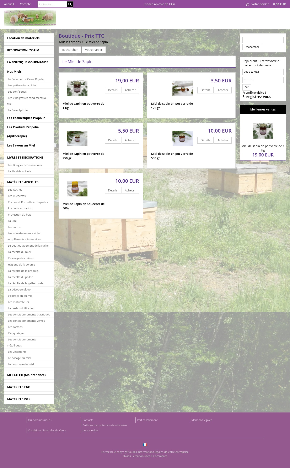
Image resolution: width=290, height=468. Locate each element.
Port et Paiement (147, 420)
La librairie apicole (19, 171)
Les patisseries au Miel (22, 85)
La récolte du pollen (20, 277)
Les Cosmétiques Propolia (26, 118)
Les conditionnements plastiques (29, 314)
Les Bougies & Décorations (25, 165)
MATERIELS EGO (18, 387)
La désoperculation (20, 289)
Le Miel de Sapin (96, 42)
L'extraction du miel (20, 296)
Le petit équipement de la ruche (28, 245)
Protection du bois (19, 214)
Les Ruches (15, 189)
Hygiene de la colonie (21, 264)
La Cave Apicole (18, 110)
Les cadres (14, 227)
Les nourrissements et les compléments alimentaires (24, 236)
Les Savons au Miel (21, 145)
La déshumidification (21, 308)
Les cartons (15, 327)
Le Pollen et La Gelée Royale (26, 79)
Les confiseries (17, 91)
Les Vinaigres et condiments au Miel (27, 101)
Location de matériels (23, 38)
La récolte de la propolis (23, 271)
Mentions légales (202, 420)
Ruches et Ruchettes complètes (28, 202)
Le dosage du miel (19, 358)
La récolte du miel (19, 252)
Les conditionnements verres (26, 321)
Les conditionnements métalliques (21, 342)
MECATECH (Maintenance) (26, 375)
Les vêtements (17, 352)
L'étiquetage (15, 333)
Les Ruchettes (17, 196)
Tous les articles (70, 42)
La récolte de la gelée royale (25, 283)
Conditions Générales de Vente (47, 430)
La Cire (12, 221)
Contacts (87, 420)
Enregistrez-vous (256, 97)
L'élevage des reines (20, 258)
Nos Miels (14, 71)
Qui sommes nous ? (40, 420)
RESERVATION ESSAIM (23, 50)
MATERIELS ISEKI (19, 399)
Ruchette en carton (20, 208)
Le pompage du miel (21, 364)
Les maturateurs (18, 302)
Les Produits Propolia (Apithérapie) (23, 131)
